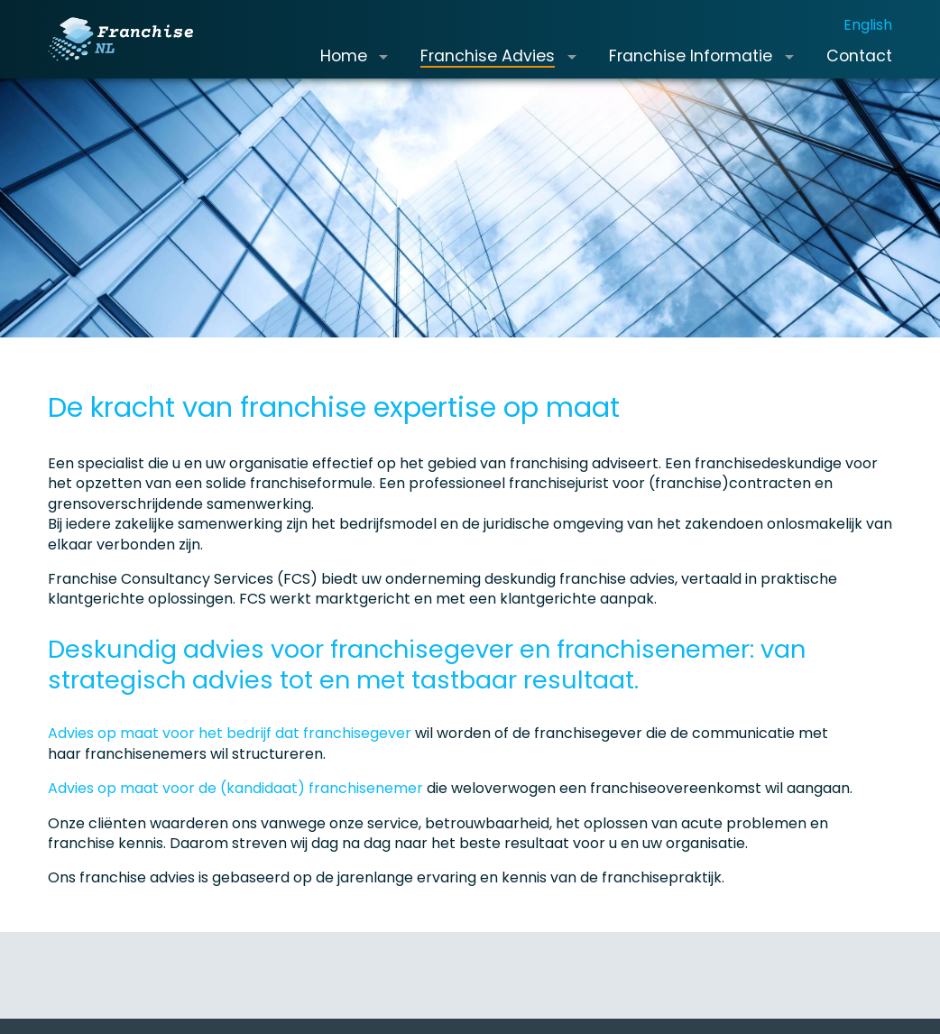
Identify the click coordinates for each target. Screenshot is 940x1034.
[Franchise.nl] (134, 53)
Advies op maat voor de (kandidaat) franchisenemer (235, 816)
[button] (383, 70)
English (867, 38)
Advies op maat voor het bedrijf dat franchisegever (229, 761)
